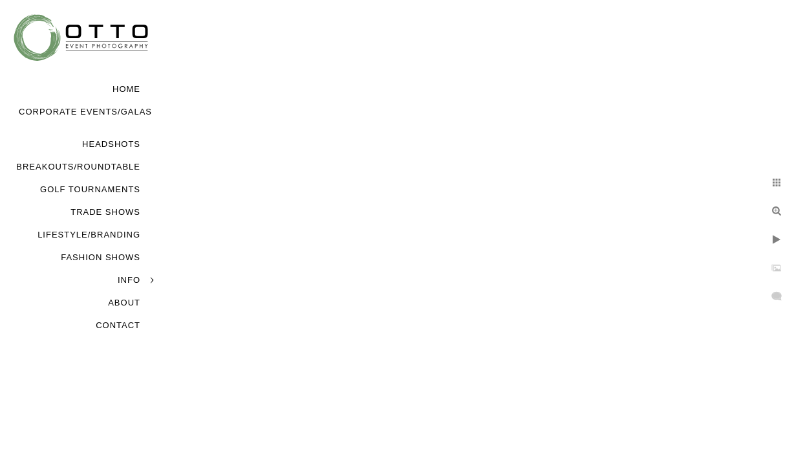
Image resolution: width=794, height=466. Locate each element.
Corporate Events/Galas (85, 111)
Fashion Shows (100, 257)
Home (126, 89)
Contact (118, 325)
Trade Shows (105, 212)
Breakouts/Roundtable (78, 167)
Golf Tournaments (90, 189)
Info (129, 280)
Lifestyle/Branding (89, 234)
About (124, 302)
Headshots (111, 144)
